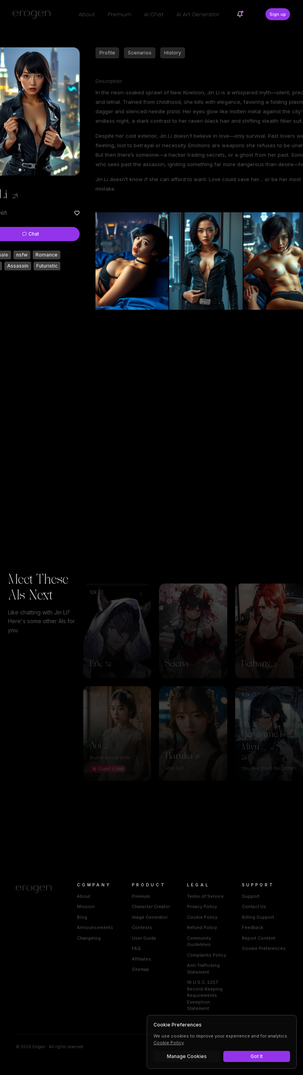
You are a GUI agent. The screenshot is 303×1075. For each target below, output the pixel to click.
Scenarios (140, 53)
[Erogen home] (34, 14)
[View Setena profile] (217, 596)
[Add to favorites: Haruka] (217, 713)
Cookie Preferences (264, 948)
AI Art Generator (197, 14)
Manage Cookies (187, 1056)
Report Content (258, 938)
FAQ (136, 948)
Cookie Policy (202, 917)
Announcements (95, 927)
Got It (257, 1056)
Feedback (252, 927)
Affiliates (141, 959)
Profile (107, 53)
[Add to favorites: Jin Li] (77, 213)
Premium (119, 14)
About (87, 14)
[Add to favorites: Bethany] (292, 610)
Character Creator (151, 906)
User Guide (144, 938)
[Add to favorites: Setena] (217, 610)
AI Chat (154, 14)
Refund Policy (202, 927)
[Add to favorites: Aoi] (140, 713)
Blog (82, 917)
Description (108, 81)
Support (251, 896)
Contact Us (254, 906)
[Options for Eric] (140, 582)
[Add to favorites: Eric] (140, 610)
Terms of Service (205, 896)
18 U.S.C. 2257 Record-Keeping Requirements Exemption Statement (205, 995)
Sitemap (140, 969)
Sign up (277, 14)
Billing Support (258, 917)
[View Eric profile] (140, 596)
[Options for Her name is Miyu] (292, 684)
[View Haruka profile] (217, 698)
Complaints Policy (206, 955)
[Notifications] (239, 14)
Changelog (89, 938)
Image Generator (150, 917)
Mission (86, 906)
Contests (142, 927)
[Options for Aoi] (140, 684)
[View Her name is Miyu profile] (292, 698)
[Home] (37, 889)
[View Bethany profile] (292, 596)
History (172, 53)
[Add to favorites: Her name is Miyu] (292, 713)
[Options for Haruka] (217, 684)
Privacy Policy (202, 906)
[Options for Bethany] (292, 582)
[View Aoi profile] (140, 698)
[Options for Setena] (217, 582)
